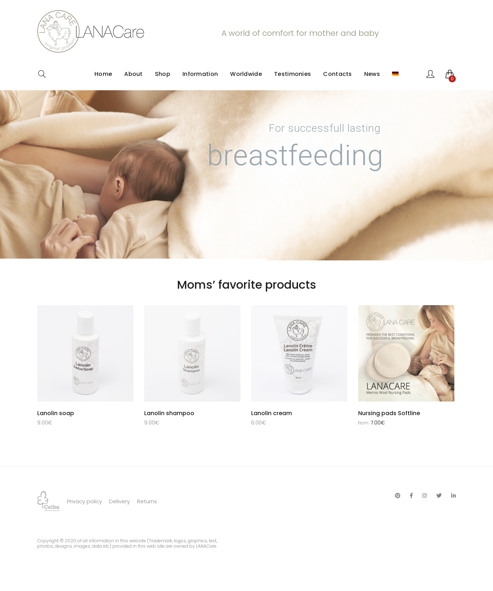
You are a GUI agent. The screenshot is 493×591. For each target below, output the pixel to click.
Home (103, 74)
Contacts (337, 74)
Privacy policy (84, 518)
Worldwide (246, 74)
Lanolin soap (55, 413)
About (133, 74)
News (372, 74)
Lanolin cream (271, 413)
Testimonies (292, 74)
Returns (147, 518)
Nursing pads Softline (389, 413)
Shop (162, 74)
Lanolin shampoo (169, 413)
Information (200, 74)
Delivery (119, 518)
